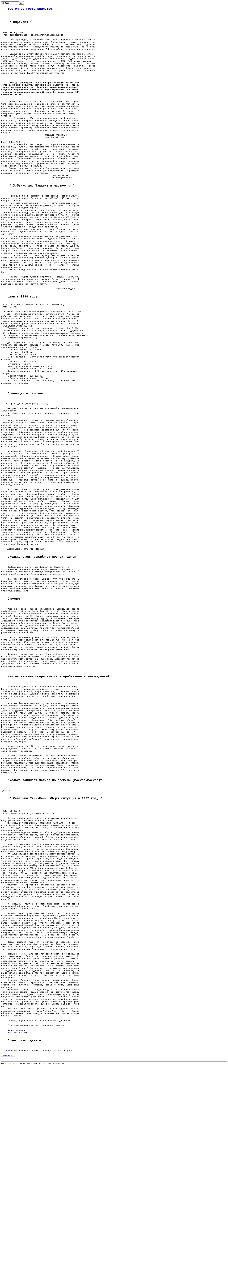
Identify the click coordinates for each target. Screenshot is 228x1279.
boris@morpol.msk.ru (19, 1228)
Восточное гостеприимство (30, 9)
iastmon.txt (8, 1255)
